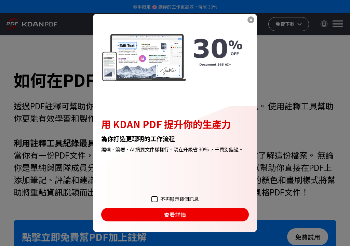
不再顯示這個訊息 (175, 198)
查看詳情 (175, 214)
